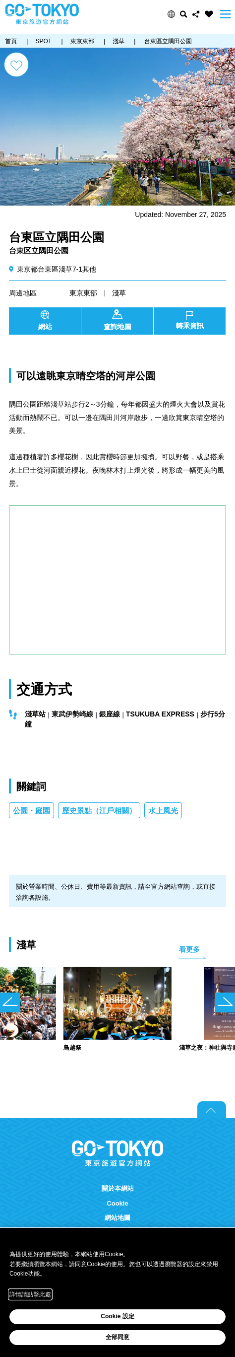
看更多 (189, 949)
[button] (171, 14)
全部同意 (117, 1337)
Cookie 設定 (117, 1316)
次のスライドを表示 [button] (225, 1002)
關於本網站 (118, 1188)
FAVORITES (209, 14)
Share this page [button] (196, 14)
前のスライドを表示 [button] (10, 1002)
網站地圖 (117, 1217)
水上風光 (163, 811)
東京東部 (83, 293)
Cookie (117, 1203)
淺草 (119, 293)
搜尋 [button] (183, 14)
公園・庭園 (31, 811)
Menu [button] (225, 14)
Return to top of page (211, 1109)
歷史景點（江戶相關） (99, 811)
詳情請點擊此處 (30, 1294)
